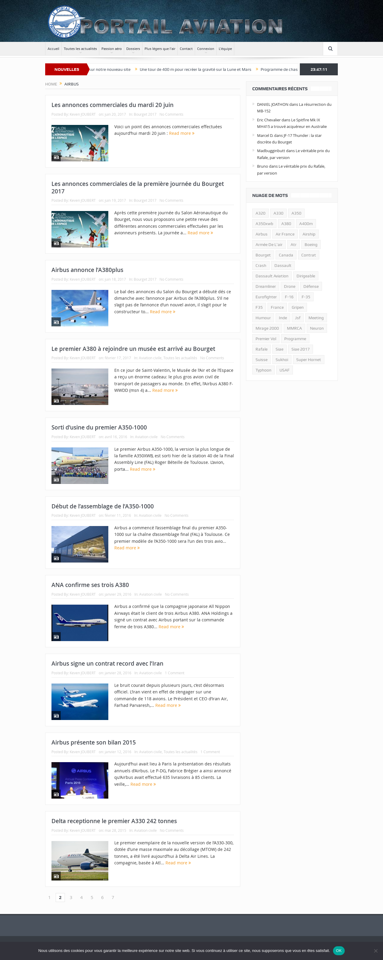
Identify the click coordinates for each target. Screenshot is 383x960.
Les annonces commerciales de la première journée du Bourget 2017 (137, 187)
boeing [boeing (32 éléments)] (311, 244)
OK (339, 950)
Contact (186, 49)
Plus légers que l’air (160, 49)
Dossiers (133, 49)
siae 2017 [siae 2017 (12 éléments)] (300, 349)
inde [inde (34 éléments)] (283, 317)
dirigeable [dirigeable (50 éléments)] (306, 275)
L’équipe (225, 49)
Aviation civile (150, 357)
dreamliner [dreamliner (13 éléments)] (266, 286)
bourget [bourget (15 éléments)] (263, 255)
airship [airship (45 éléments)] (309, 234)
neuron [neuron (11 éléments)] (317, 328)
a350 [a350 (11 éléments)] (296, 213)
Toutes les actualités (80, 49)
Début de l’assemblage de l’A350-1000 (102, 506)
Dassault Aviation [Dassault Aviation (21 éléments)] (272, 275)
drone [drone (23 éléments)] (289, 286)
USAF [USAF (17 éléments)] (284, 370)
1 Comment (174, 672)
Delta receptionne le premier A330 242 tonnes (114, 821)
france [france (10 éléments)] (277, 307)
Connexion (205, 49)
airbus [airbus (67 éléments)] (262, 234)
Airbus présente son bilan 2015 (93, 742)
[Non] (376, 951)
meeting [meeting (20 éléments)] (316, 317)
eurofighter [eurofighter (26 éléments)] (266, 296)
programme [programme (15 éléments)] (295, 338)
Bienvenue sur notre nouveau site (107, 69)
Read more (181, 133)
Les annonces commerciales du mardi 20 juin (112, 105)
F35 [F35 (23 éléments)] (259, 307)
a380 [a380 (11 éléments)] (286, 223)
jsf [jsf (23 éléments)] (297, 317)
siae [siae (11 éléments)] (279, 349)
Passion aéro (111, 49)
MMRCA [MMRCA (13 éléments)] (294, 328)
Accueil (53, 49)
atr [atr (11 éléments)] (294, 244)
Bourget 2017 (145, 114)
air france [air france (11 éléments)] (285, 234)
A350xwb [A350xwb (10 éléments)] (264, 223)
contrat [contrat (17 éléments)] (308, 255)
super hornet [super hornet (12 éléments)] (308, 359)
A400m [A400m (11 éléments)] (306, 223)
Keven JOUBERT (83, 114)
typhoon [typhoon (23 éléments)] (263, 370)
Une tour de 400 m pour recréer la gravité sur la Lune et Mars (203, 69)
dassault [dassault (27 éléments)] (282, 265)
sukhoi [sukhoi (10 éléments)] (282, 359)
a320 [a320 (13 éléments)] (260, 213)
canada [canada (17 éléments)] (286, 255)
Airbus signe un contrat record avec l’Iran (107, 663)
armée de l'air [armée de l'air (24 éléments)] (269, 244)
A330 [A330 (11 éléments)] (278, 213)
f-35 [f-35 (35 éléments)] (306, 296)
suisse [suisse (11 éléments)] (262, 359)
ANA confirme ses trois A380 (90, 585)
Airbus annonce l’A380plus (87, 270)
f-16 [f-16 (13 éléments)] (289, 296)
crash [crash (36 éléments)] (261, 265)
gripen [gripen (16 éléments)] (298, 307)
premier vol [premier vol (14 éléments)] (266, 338)
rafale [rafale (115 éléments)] (262, 349)
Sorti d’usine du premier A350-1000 (99, 427)
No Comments (171, 114)
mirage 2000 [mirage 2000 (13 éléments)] (267, 328)
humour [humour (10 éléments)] (263, 317)
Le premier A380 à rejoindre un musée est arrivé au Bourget (133, 349)
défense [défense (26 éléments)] (311, 286)
